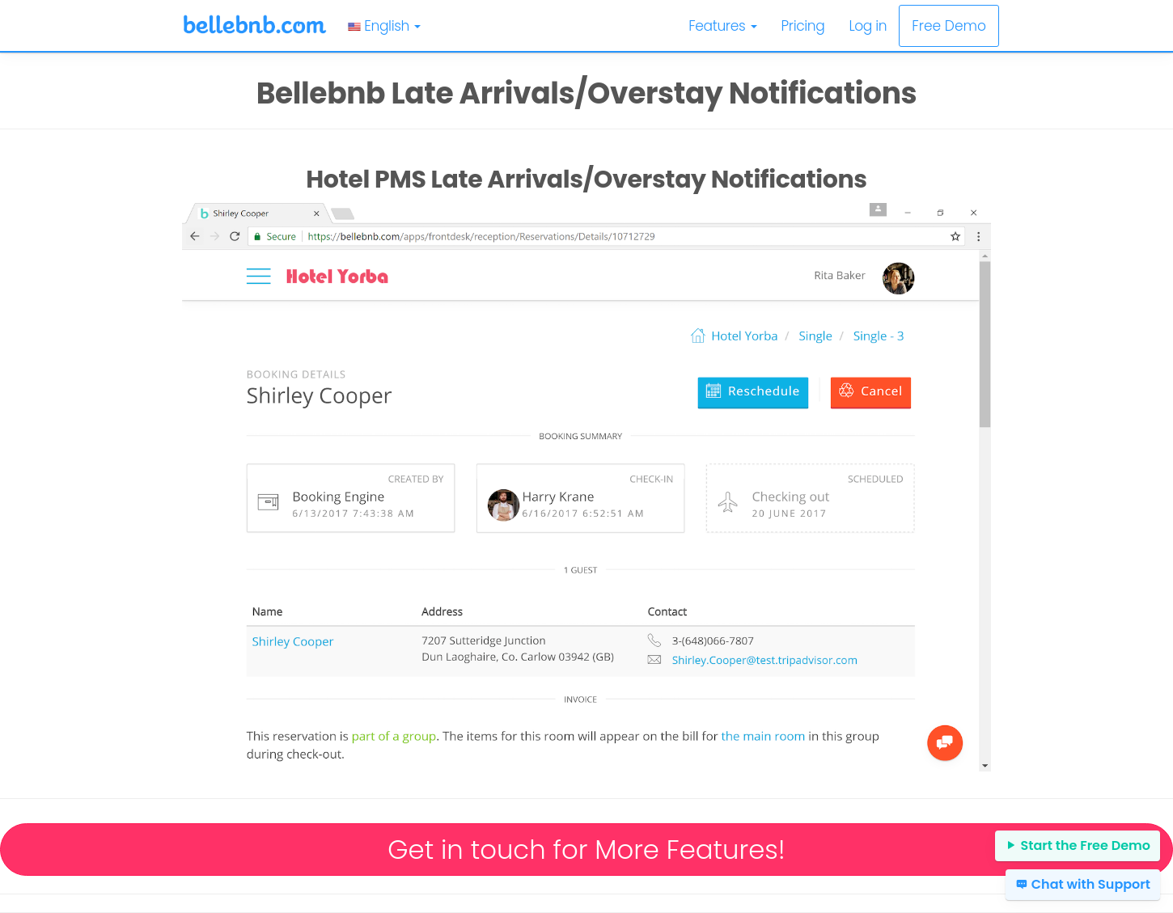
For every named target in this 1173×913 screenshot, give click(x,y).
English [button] (384, 26)
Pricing (803, 26)
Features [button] (722, 26)
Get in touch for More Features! (586, 849)
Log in (868, 26)
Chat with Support (1082, 884)
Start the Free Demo (1077, 845)
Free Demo (949, 26)
